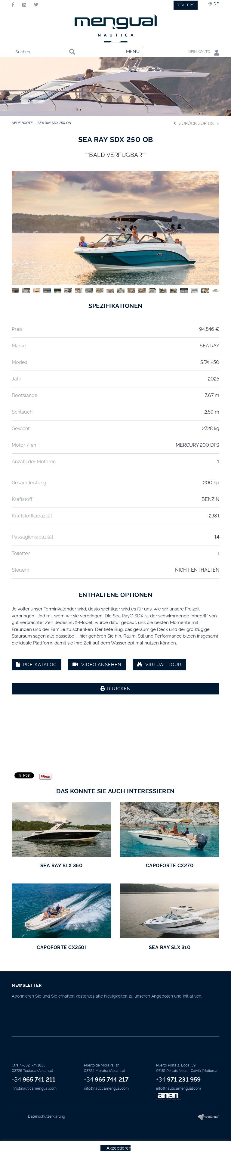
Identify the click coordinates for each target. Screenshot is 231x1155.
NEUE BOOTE (22, 123)
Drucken (115, 688)
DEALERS (186, 5)
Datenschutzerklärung (46, 1116)
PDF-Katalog (36, 664)
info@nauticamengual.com (34, 1088)
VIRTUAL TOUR (159, 664)
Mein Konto (203, 52)
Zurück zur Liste (196, 123)
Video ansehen (97, 664)
